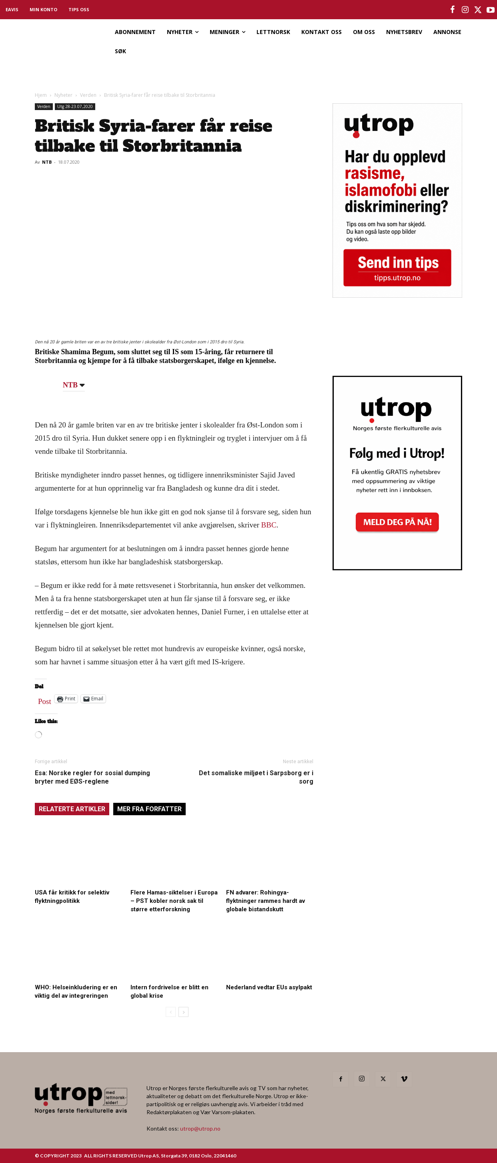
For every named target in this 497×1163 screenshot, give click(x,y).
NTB (47, 162)
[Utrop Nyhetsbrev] (397, 567)
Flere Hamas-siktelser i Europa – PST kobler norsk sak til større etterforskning (174, 901)
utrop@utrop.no (200, 1128)
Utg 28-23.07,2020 (75, 106)
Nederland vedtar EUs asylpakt (269, 987)
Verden (88, 95)
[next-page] (183, 1012)
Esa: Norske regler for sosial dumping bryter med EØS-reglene (92, 777)
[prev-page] (171, 1012)
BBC (269, 525)
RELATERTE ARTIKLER (72, 809)
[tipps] (397, 295)
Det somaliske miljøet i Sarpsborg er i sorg (256, 777)
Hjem (41, 95)
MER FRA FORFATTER (149, 809)
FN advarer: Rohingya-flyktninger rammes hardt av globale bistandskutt (265, 901)
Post (44, 699)
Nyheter (63, 95)
